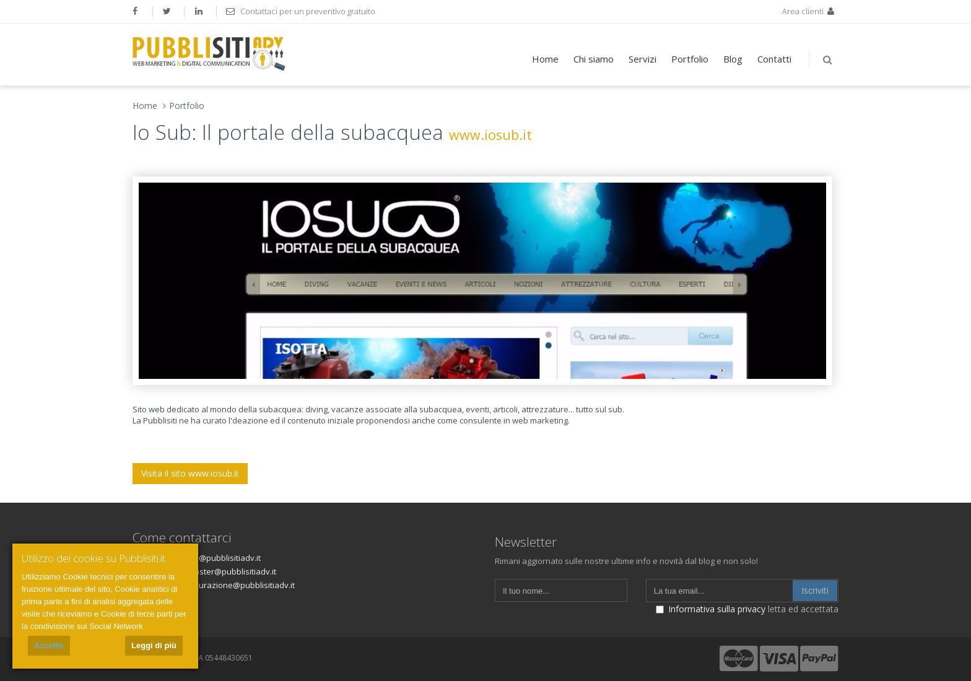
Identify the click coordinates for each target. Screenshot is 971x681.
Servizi (642, 59)
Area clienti (809, 11)
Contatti (774, 59)
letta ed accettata (747, 609)
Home (545, 59)
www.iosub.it (490, 135)
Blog (732, 59)
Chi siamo (593, 59)
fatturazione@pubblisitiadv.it (240, 585)
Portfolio (689, 59)
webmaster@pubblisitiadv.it (224, 571)
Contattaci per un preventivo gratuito (300, 11)
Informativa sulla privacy (716, 609)
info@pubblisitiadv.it (222, 557)
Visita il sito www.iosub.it (190, 473)
